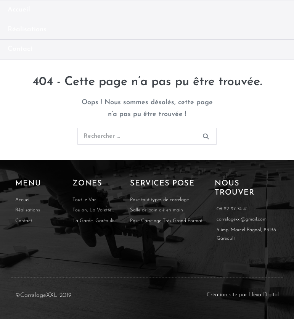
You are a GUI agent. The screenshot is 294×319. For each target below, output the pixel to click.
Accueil (19, 9)
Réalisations (27, 29)
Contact (20, 49)
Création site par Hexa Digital (243, 295)
